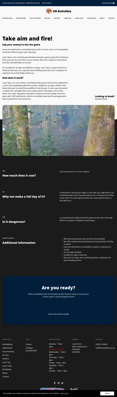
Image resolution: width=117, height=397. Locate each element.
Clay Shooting (35, 18)
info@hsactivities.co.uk (105, 348)
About (102, 18)
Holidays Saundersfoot (31, 349)
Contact (111, 18)
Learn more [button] (64, 393)
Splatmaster (21, 18)
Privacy (29, 344)
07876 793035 (46, 3)
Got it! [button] (107, 393)
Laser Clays (79, 18)
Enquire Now (108, 3)
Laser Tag (67, 18)
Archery (57, 18)
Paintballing (7, 18)
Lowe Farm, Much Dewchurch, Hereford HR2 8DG (21, 3)
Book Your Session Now (58, 314)
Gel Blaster (91, 18)
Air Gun (47, 18)
